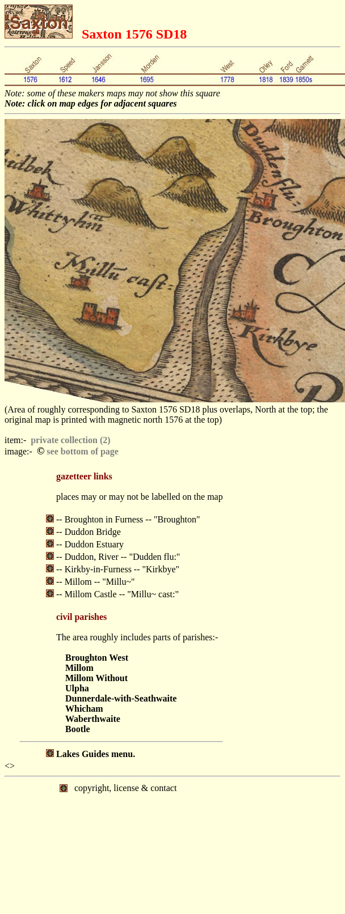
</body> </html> (172, 823)
